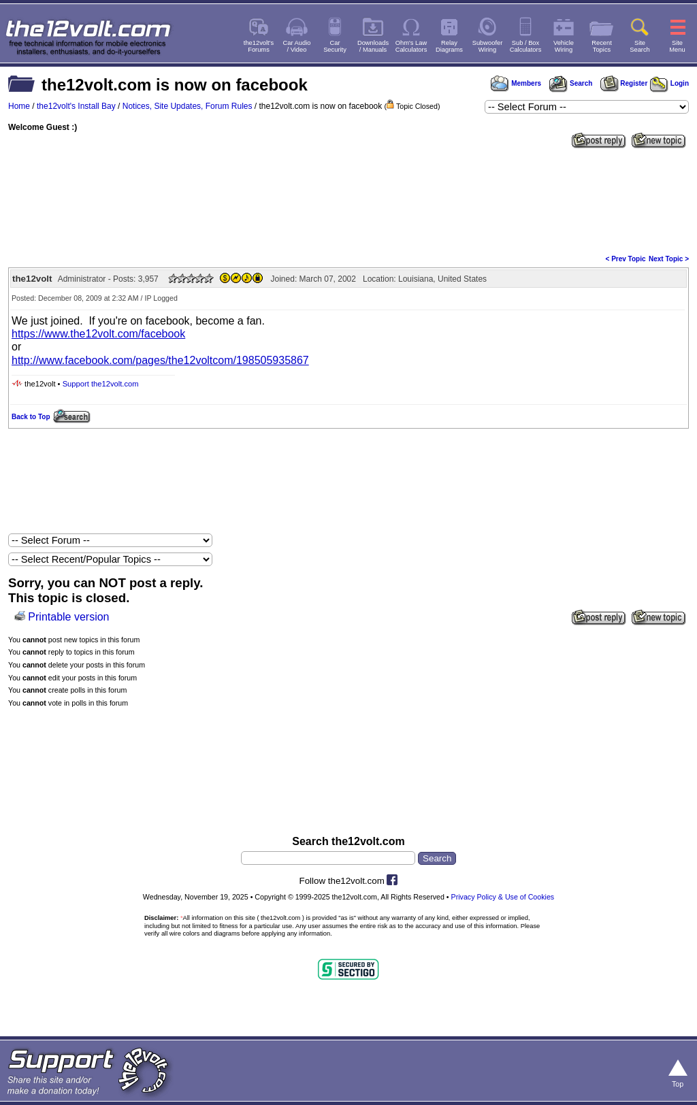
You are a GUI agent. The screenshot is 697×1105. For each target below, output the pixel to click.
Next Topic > (669, 259)
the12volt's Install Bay (76, 106)
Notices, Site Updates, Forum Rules (188, 106)
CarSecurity (334, 46)
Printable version (68, 617)
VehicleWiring (563, 46)
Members (516, 83)
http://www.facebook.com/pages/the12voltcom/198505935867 (160, 360)
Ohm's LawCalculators (411, 46)
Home (19, 106)
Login (669, 83)
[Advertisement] (348, 200)
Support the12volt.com (101, 384)
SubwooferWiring (487, 46)
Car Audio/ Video (297, 46)
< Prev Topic (626, 259)
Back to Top (31, 416)
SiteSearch (640, 46)
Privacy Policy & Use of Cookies (503, 897)
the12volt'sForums (259, 46)
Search (570, 83)
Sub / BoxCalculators (526, 46)
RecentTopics (601, 46)
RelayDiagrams (449, 46)
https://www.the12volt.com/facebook (98, 334)
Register (624, 83)
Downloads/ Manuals (373, 46)
